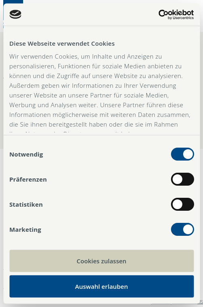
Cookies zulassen (101, 261)
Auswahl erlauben (101, 286)
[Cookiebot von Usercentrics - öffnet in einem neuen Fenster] (158, 14)
